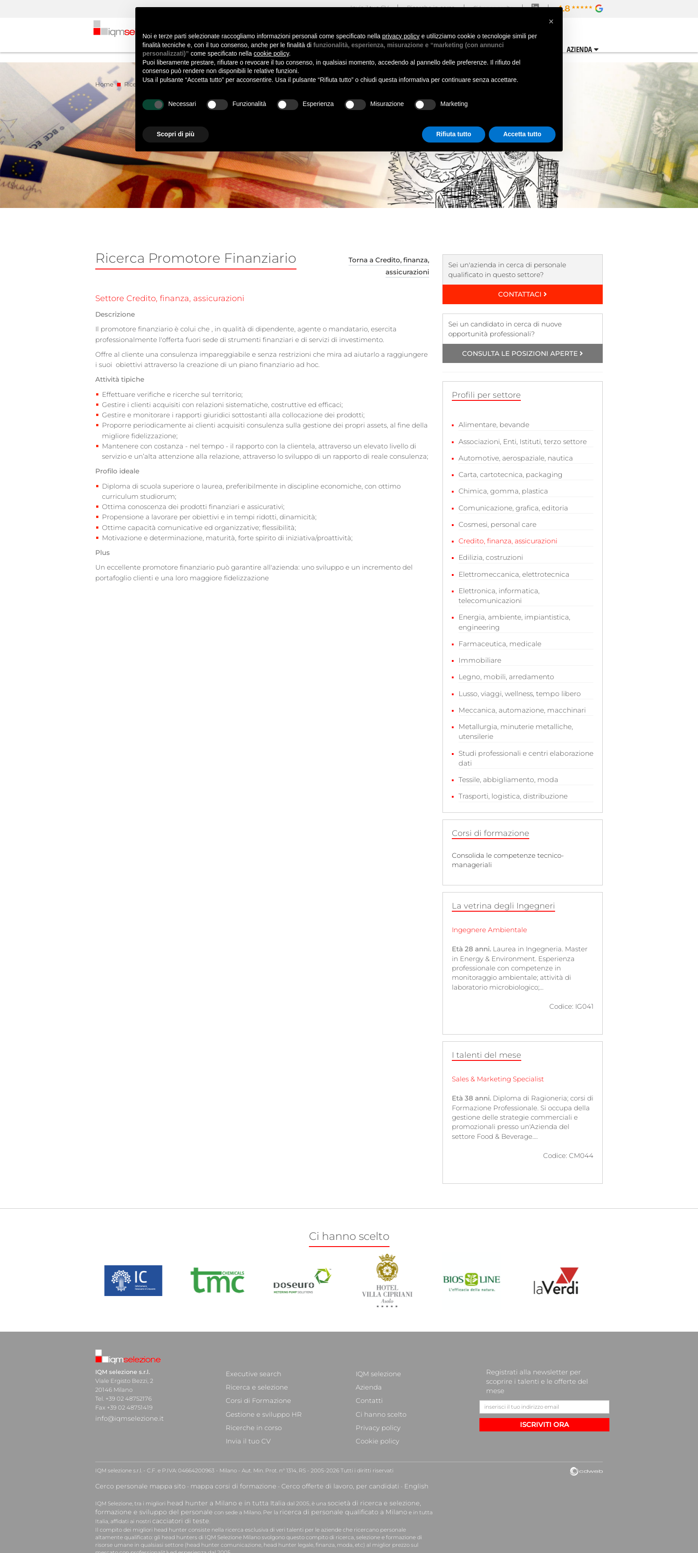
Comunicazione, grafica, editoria (511, 505)
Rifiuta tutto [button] (453, 134)
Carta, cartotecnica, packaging (509, 473)
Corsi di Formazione (254, 1380)
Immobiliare (479, 655)
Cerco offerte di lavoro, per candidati (296, 1454)
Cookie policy (374, 1406)
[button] (551, 21)
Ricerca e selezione (253, 1371)
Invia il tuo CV (245, 1406)
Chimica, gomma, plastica (501, 489)
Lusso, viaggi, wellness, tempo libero (518, 687)
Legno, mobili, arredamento (505, 671)
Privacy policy (375, 1398)
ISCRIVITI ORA (544, 1415)
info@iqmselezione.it (125, 1406)
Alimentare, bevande (493, 424)
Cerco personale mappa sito (132, 1454)
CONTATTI (588, 48)
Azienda (367, 1371)
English (359, 1454)
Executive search (250, 1362)
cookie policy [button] (271, 53)
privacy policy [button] (401, 36)
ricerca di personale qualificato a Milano (272, 1478)
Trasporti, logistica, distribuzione (511, 787)
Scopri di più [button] (176, 134)
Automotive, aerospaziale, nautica (514, 457)
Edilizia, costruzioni (490, 554)
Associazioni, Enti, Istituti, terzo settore (521, 441)
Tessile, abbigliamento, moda (506, 771)
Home (104, 84)
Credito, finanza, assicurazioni (507, 538)
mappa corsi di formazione (209, 1454)
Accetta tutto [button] (522, 134)
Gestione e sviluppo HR (259, 1389)
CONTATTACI (522, 294)
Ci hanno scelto (377, 1389)
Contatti (367, 1380)
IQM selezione (376, 1362)
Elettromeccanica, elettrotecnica (512, 571)
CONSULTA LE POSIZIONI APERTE (522, 353)
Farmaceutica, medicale (498, 638)
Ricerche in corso (250, 1398)
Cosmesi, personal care (496, 522)
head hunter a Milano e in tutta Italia (215, 1470)
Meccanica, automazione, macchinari (520, 703)
